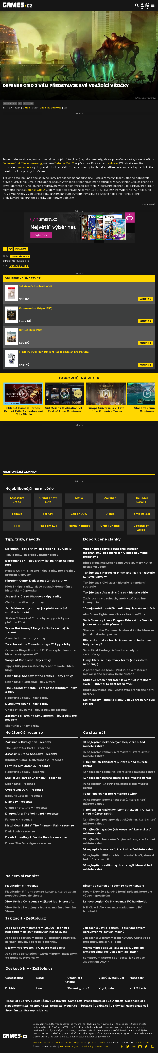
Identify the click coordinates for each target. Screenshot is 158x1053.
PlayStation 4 (9, 103)
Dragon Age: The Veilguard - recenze (32, 813)
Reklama (37, 1042)
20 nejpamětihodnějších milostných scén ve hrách (119, 608)
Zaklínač (110, 498)
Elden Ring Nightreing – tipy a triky (30, 682)
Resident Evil (48, 525)
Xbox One (28, 103)
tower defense (20, 256)
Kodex (84, 1042)
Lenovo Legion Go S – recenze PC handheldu (115, 901)
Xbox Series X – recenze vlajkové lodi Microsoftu (39, 901)
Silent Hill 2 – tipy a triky (22, 725)
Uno (39, 988)
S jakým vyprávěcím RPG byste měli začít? (35, 947)
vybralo (113, 163)
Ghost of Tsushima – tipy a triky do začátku (36, 709)
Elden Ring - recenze (20, 783)
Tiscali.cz (11, 1000)
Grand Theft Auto (48, 500)
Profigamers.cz (94, 1000)
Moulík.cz (70, 1005)
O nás (102, 1042)
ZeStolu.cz (115, 1000)
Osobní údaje (72, 1042)
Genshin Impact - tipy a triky (25, 638)
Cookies (59, 1042)
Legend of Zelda (141, 527)
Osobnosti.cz (134, 1000)
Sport (36, 1000)
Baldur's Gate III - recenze (23, 795)
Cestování (59, 1000)
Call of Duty (79, 513)
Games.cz (75, 1000)
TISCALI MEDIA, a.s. (69, 1046)
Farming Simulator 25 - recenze (27, 766)
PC (19, 103)
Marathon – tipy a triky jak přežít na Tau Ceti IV (38, 548)
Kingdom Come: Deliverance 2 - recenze (34, 760)
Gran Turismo (110, 525)
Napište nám (142, 1042)
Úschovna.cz (39, 1005)
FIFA (17, 525)
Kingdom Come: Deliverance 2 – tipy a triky (36, 580)
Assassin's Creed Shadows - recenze (31, 754)
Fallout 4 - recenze (18, 819)
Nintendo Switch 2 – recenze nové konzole (113, 885)
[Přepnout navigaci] (142, 5)
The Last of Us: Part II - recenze (27, 748)
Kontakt (93, 1042)
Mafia (79, 498)
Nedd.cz (56, 1005)
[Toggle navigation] (152, 5)
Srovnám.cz (13, 1010)
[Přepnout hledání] (137, 5)
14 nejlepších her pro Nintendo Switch (110, 793)
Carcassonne (14, 977)
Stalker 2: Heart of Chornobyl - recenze (33, 777)
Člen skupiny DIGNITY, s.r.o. (94, 1046)
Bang (40, 977)
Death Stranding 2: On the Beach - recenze (36, 837)
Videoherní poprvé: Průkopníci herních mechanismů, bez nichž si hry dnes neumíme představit (115, 552)
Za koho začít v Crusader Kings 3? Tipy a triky (37, 644)
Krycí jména (107, 988)
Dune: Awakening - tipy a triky (26, 703)
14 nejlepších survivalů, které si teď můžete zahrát (119, 849)
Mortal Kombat (79, 525)
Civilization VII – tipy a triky (24, 602)
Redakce (48, 1042)
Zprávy (25, 1000)
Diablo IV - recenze (19, 801)
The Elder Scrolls (141, 500)
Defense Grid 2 (64, 163)
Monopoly (137, 977)
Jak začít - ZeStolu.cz (25, 918)
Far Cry (48, 513)
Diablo (110, 513)
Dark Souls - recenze (20, 831)
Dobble (10, 988)
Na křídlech (138, 988)
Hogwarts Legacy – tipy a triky (26, 697)
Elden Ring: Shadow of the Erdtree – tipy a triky (39, 676)
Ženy (46, 1000)
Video (27, 107)
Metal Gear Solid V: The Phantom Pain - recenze (39, 825)
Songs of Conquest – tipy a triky (28, 660)
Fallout (17, 513)
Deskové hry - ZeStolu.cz (29, 968)
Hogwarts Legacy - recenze (25, 771)
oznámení (25, 167)
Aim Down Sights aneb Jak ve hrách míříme (114, 614)
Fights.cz (85, 1005)
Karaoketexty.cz (16, 1005)
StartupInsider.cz (36, 1010)
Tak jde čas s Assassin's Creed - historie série (115, 592)
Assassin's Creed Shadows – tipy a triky (33, 596)
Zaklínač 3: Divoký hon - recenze (28, 742)
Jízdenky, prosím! (79, 988)
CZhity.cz (117, 1005)
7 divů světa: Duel (111, 977)
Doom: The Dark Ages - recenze (28, 843)
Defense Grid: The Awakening (22, 163)
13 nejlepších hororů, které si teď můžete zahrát (117, 777)
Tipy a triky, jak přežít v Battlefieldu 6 (32, 554)
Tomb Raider (141, 513)
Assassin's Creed (17, 500)
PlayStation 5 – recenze (21, 885)
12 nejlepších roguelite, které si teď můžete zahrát (119, 771)
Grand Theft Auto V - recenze (26, 807)
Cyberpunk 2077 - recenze (24, 789)
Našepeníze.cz (136, 1005)
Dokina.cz (101, 1005)
